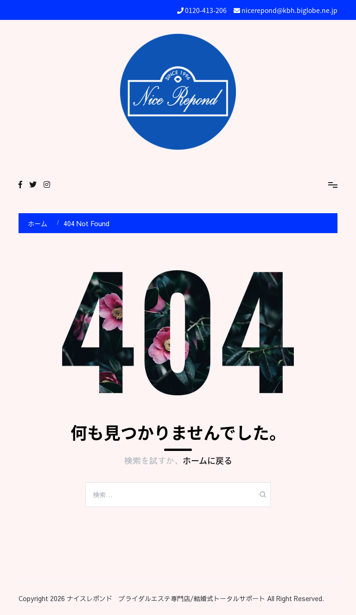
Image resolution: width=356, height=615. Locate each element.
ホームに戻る (207, 460)
